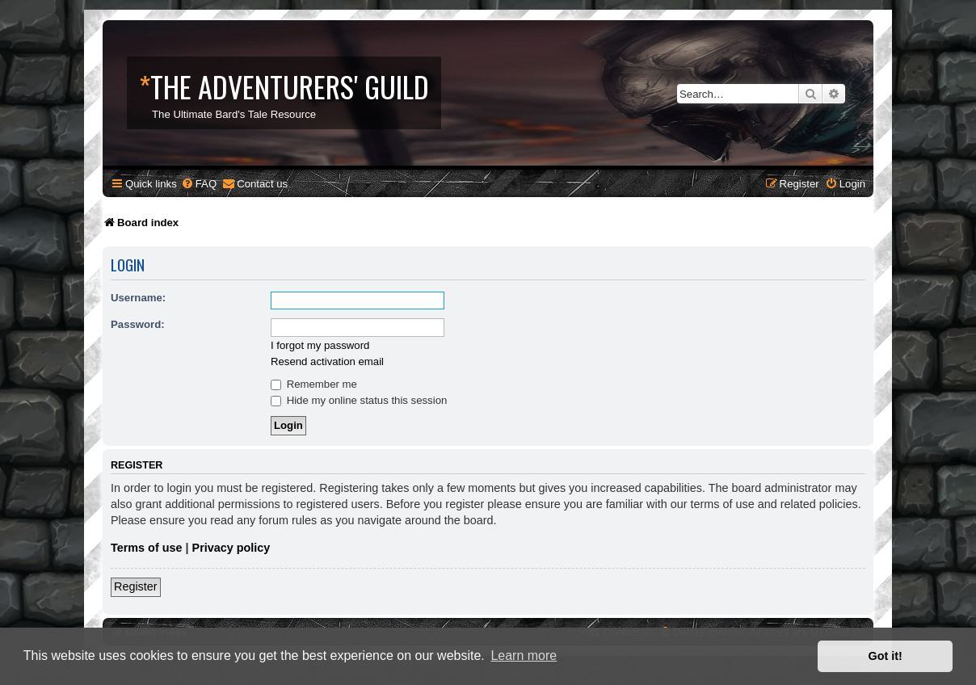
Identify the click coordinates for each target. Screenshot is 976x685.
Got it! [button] (885, 655)
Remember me (314, 384)
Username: (138, 298)
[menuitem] (199, 183)
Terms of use (147, 547)
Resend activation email (327, 361)
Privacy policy (231, 547)
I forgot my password (320, 345)
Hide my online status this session (359, 400)
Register (136, 586)
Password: (138, 324)
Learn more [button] (523, 655)
